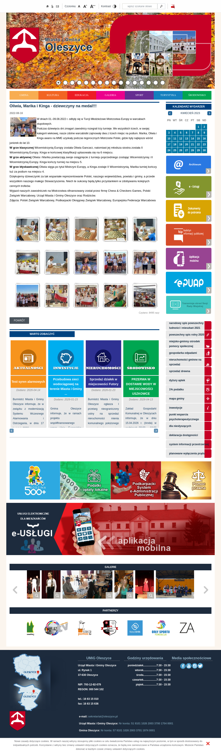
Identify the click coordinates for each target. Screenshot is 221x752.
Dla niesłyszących (180, 426)
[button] (208, 743)
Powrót (19, 320)
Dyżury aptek (177, 380)
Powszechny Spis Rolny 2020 (186, 334)
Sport (139, 95)
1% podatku (177, 389)
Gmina (24, 95)
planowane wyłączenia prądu (187, 453)
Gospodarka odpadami (183, 352)
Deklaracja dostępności (183, 435)
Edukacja (81, 95)
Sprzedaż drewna (179, 371)
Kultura (53, 95)
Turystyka (168, 95)
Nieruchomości (103, 368)
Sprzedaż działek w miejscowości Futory (103, 382)
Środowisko (197, 95)
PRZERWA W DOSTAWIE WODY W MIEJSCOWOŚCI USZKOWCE (141, 386)
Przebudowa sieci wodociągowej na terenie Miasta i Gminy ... (66, 386)
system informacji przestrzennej (189, 444)
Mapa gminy (177, 398)
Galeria (110, 95)
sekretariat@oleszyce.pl (103, 716)
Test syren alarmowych (28, 381)
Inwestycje (65, 368)
